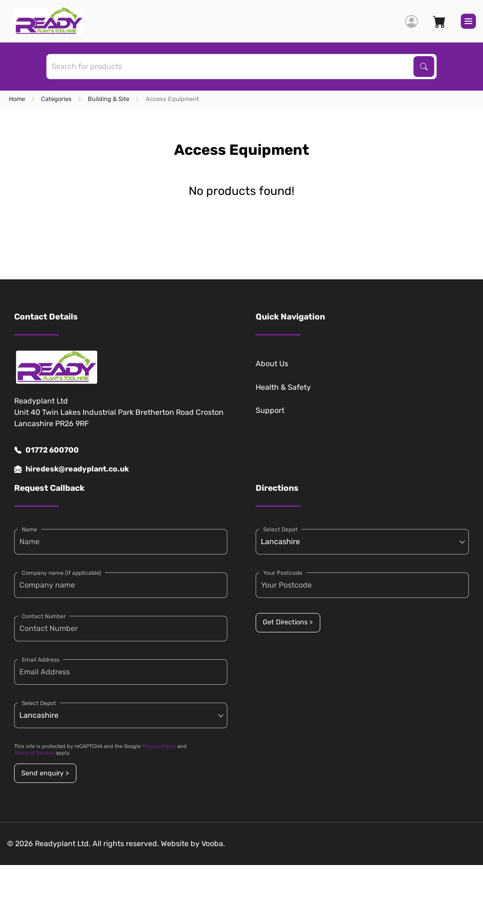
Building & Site (108, 98)
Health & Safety (283, 387)
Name (29, 529)
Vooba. (213, 843)
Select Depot (39, 703)
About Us (272, 363)
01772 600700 (46, 450)
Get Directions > (288, 622)
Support (270, 410)
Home (17, 98)
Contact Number (44, 616)
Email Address (40, 659)
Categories (56, 98)
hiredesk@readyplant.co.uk (71, 469)
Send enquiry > (45, 773)
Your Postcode (282, 573)
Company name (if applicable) (61, 573)
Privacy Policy (159, 746)
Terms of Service (34, 753)
